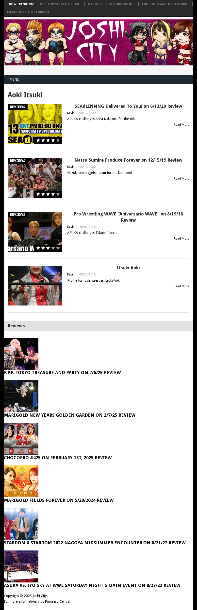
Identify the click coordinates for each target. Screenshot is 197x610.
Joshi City (40, 596)
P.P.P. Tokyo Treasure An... (60, 4)
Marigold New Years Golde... (111, 4)
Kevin (71, 113)
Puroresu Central (57, 601)
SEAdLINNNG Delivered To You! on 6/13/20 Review (128, 106)
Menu (14, 79)
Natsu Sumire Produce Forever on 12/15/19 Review (128, 160)
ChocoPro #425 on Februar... (165, 4)
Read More (181, 124)
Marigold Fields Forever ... (29, 12)
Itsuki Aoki (128, 267)
